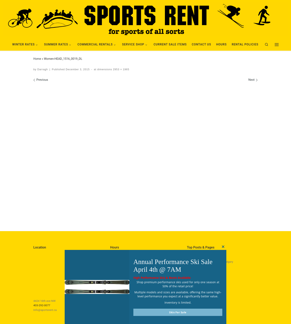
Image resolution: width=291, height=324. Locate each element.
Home (37, 58)
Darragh (42, 69)
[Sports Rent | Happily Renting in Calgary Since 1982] (145, 18)
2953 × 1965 (120, 69)
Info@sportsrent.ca (45, 309)
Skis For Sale (178, 312)
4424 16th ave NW (44, 300)
